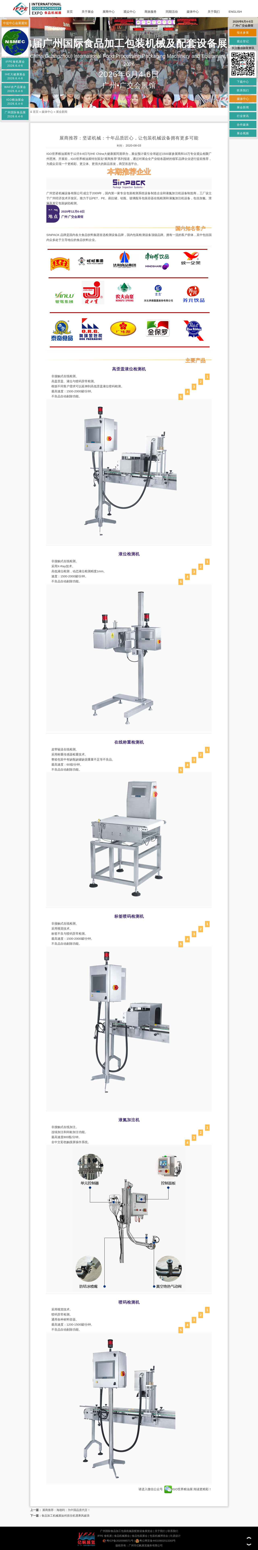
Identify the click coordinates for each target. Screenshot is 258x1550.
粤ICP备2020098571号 (118, 1540)
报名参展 (243, 32)
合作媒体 (243, 124)
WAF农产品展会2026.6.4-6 (15, 89)
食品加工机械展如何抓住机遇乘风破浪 (65, 1515)
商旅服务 (151, 11)
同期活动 (172, 11)
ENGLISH (235, 11)
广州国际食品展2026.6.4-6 (15, 114)
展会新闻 (61, 111)
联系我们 (172, 1530)
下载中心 (243, 81)
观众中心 (130, 11)
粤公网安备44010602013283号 (155, 1540)
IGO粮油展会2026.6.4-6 (15, 101)
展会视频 (243, 133)
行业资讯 (243, 116)
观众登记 (243, 41)
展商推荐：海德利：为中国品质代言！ (66, 1510)
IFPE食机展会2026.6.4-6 (15, 63)
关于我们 (214, 11)
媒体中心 (193, 11)
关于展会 (88, 11)
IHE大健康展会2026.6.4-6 (15, 76)
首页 (70, 11)
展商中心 (109, 11)
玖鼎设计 (175, 1535)
